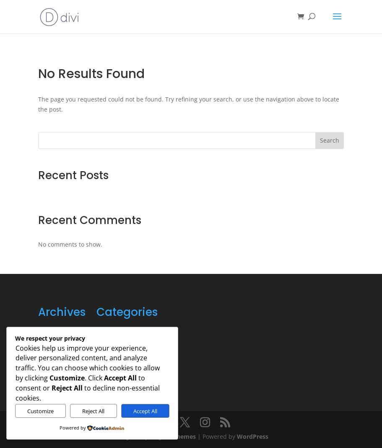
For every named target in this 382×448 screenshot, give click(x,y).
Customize (40, 411)
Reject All (93, 411)
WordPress (252, 436)
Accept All (145, 411)
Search (329, 140)
